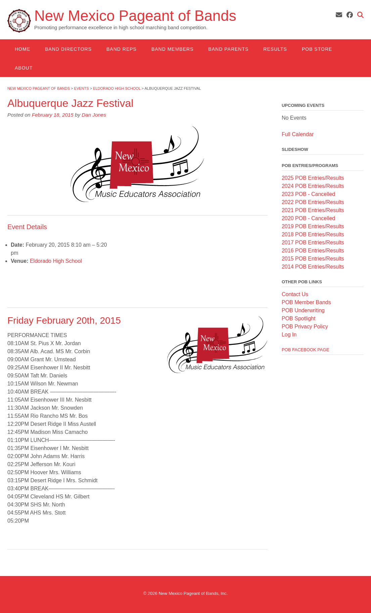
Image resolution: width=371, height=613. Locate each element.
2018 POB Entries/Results (313, 234)
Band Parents (228, 49)
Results (275, 49)
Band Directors (68, 49)
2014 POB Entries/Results (313, 267)
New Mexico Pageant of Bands (135, 16)
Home (22, 49)
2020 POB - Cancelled (308, 218)
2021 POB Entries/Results (313, 210)
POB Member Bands (306, 302)
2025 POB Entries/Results (313, 178)
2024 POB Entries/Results (313, 186)
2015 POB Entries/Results (313, 258)
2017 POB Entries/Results (313, 242)
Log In (289, 334)
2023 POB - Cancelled (308, 194)
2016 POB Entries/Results (313, 250)
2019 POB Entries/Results (313, 226)
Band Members (172, 49)
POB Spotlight (299, 318)
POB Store (317, 49)
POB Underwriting (303, 310)
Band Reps (121, 49)
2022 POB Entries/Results (313, 202)
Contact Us (295, 294)
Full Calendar (298, 134)
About (24, 68)
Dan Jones (94, 115)
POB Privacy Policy (305, 326)
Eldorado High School (56, 261)
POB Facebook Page (305, 349)
